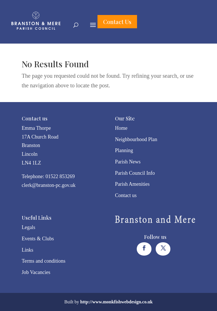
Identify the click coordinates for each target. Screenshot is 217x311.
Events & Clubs (38, 238)
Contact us (126, 195)
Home (121, 128)
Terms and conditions (44, 261)
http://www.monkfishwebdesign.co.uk (116, 301)
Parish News (128, 162)
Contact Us (117, 21)
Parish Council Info (135, 173)
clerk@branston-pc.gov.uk (48, 185)
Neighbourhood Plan (136, 139)
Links (27, 250)
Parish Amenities (132, 184)
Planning (124, 150)
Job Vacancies (36, 272)
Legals (28, 227)
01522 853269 (60, 176)
